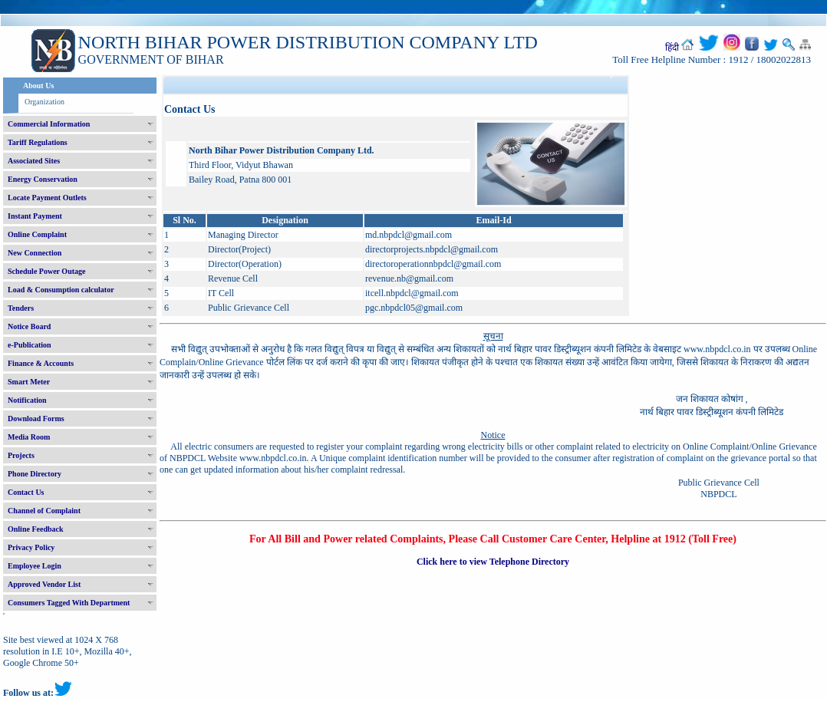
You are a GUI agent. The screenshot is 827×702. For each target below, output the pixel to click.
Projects (21, 455)
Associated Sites (34, 161)
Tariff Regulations (38, 142)
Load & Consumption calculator (61, 289)
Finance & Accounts (41, 363)
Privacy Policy (31, 547)
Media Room (29, 437)
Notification (27, 400)
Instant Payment (35, 216)
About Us (38, 85)
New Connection (34, 253)
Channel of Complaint (44, 510)
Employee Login (34, 566)
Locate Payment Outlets (47, 197)
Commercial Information (49, 124)
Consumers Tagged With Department (69, 602)
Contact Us (26, 492)
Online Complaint (37, 234)
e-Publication (29, 345)
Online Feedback (36, 529)
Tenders (21, 308)
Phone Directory (34, 474)
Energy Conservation (42, 179)
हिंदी (672, 47)
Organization (44, 101)
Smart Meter (29, 381)
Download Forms (36, 418)
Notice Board (29, 326)
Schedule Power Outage (46, 271)
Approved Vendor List (44, 584)
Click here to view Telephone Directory (493, 561)
